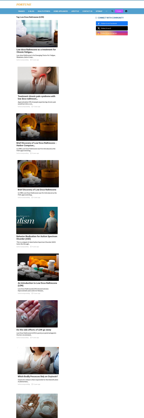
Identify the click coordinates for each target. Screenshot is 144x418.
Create (119, 12)
